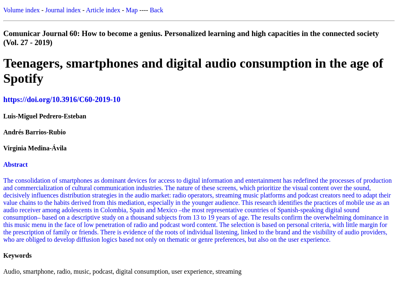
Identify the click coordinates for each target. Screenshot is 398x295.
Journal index (63, 10)
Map (132, 10)
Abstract (15, 164)
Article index (103, 10)
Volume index (21, 10)
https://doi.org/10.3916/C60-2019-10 (62, 99)
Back (156, 10)
